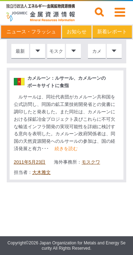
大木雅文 (41, 172)
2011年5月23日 (30, 162)
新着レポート (112, 31)
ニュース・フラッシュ (31, 31)
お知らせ (77, 31)
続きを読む (66, 148)
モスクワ (91, 162)
